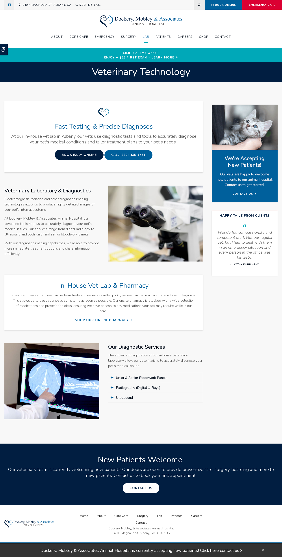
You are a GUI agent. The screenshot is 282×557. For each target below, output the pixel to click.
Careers (185, 37)
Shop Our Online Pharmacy (102, 320)
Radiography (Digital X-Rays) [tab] (138, 387)
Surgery (128, 37)
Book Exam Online (78, 155)
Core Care (78, 37)
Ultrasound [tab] (124, 397)
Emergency (104, 37)
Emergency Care (262, 5)
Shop (203, 37)
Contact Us (141, 488)
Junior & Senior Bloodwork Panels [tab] (141, 377)
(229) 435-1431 (90, 5)
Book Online (222, 5)
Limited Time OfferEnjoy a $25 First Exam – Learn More (139, 55)
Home (84, 516)
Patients (163, 37)
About (57, 37)
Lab (146, 37)
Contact (223, 37)
